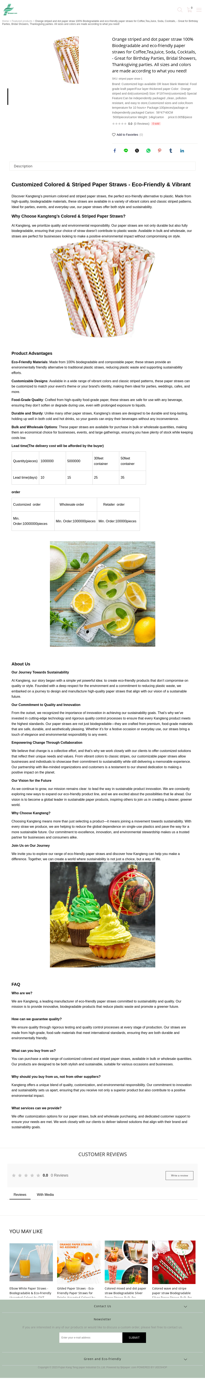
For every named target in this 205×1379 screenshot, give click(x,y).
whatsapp (149, 151)
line (126, 151)
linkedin (183, 151)
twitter (137, 151)
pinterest (160, 151)
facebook (115, 151)
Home (5, 21)
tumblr (171, 151)
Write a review (179, 1176)
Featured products (22, 21)
